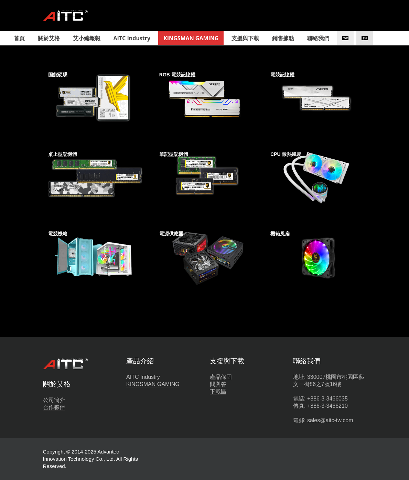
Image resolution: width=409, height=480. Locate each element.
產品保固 (221, 377)
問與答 (218, 384)
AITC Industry (143, 377)
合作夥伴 (54, 407)
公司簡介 (54, 400)
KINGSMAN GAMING (153, 384)
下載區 (218, 391)
